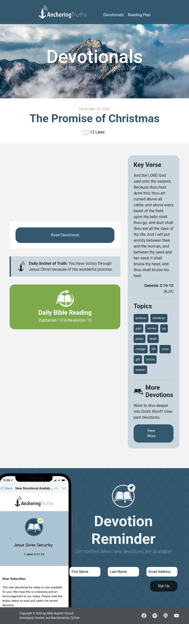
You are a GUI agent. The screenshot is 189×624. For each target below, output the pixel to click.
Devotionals (113, 15)
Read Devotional (65, 235)
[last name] (123, 572)
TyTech (74, 618)
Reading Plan (139, 15)
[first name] (84, 572)
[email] (161, 572)
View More (151, 433)
